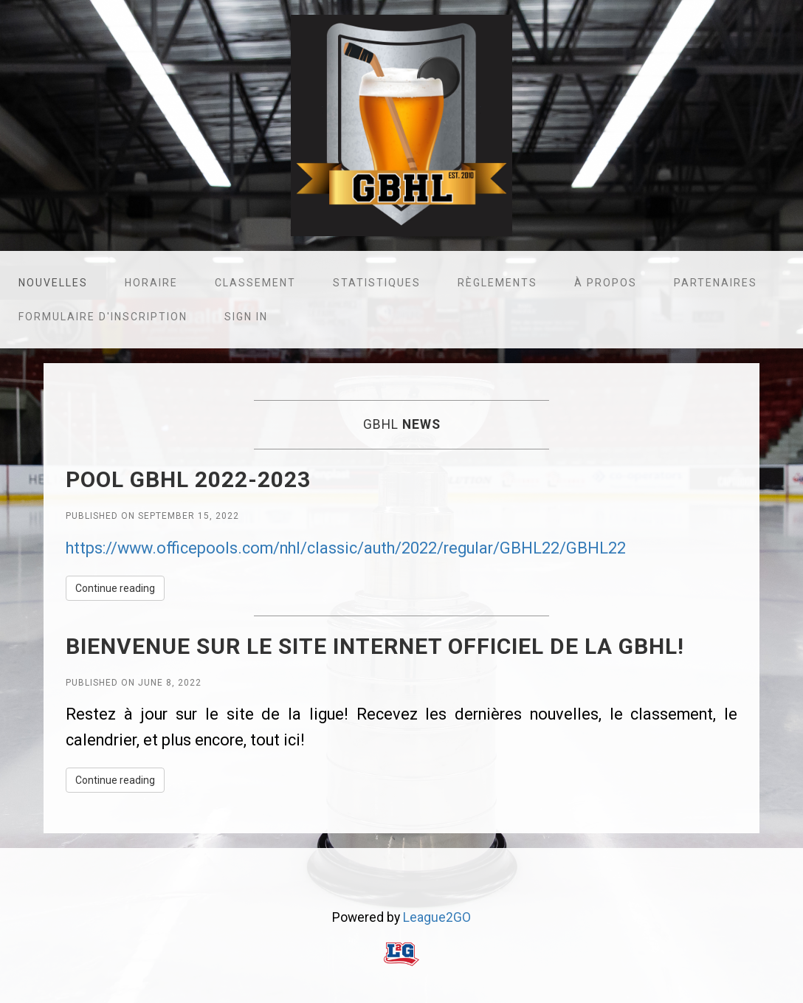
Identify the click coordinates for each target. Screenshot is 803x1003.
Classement (255, 283)
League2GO (437, 917)
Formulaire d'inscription (102, 317)
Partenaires (715, 283)
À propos (605, 283)
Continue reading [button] (115, 588)
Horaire (151, 283)
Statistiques (377, 283)
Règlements (497, 283)
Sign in (246, 317)
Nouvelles (53, 283)
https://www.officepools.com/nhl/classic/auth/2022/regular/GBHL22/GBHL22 (346, 548)
